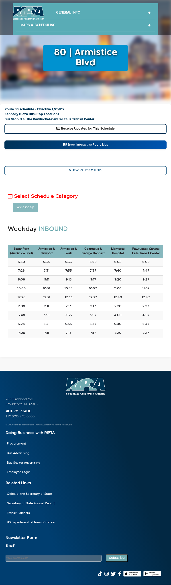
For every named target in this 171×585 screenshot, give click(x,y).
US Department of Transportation (31, 522)
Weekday (25, 207)
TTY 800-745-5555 (20, 416)
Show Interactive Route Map (85, 144)
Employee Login (18, 472)
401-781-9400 (19, 411)
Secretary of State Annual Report (31, 503)
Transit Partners (18, 513)
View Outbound (85, 170)
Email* (10, 546)
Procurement (16, 443)
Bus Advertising (18, 453)
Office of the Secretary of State (29, 494)
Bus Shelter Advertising (23, 463)
